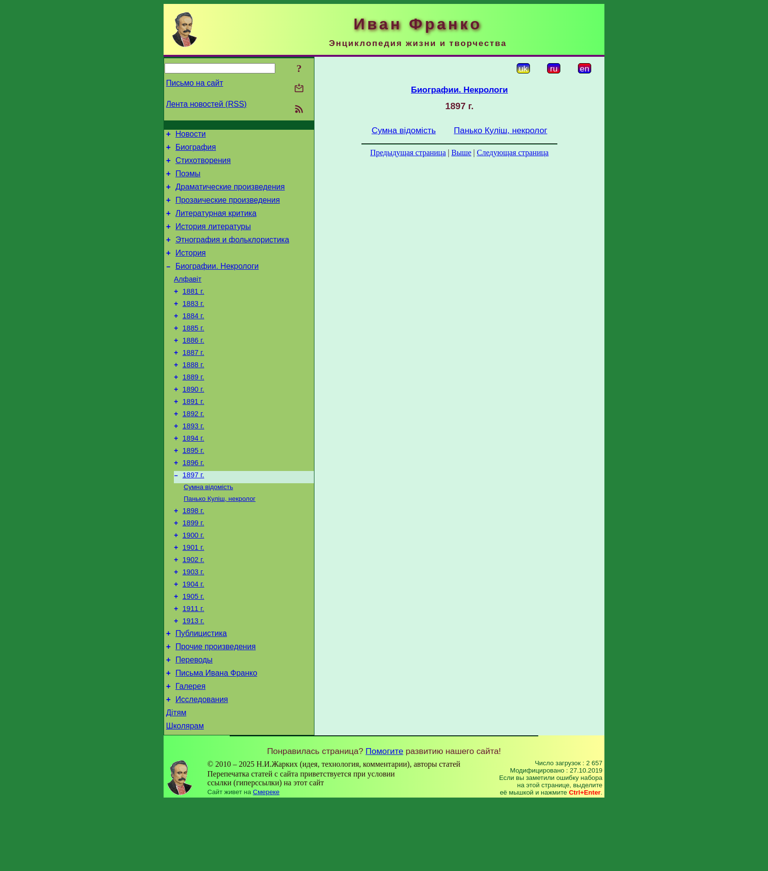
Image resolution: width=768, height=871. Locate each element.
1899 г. (193, 569)
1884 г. (193, 338)
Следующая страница (513, 152)
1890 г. (193, 420)
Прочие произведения (215, 707)
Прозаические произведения (227, 209)
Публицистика (201, 692)
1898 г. (193, 555)
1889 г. (193, 406)
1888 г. (193, 393)
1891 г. (193, 434)
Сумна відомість (208, 529)
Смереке (266, 861)
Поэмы (187, 179)
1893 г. (193, 461)
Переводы (194, 722)
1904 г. (193, 637)
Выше (461, 152)
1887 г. (193, 379)
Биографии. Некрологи (217, 282)
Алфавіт (187, 297)
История (190, 267)
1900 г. (193, 583)
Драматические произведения (230, 194)
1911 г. (193, 665)
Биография (195, 150)
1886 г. (193, 365)
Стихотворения (203, 165)
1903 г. (193, 624)
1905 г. (193, 651)
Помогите (384, 820)
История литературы (213, 238)
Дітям (176, 781)
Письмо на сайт (194, 83)
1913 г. (193, 679)
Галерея (190, 751)
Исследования (201, 766)
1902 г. (193, 610)
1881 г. (193, 310)
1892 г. (193, 447)
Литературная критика (215, 223)
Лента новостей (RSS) (206, 104)
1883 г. (193, 324)
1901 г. (193, 596)
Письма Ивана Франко (216, 736)
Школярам (185, 795)
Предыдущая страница (408, 152)
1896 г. (193, 502)
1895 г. (193, 489)
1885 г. (193, 351)
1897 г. (193, 516)
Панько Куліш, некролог (220, 541)
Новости (190, 135)
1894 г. (193, 475)
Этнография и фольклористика (232, 253)
